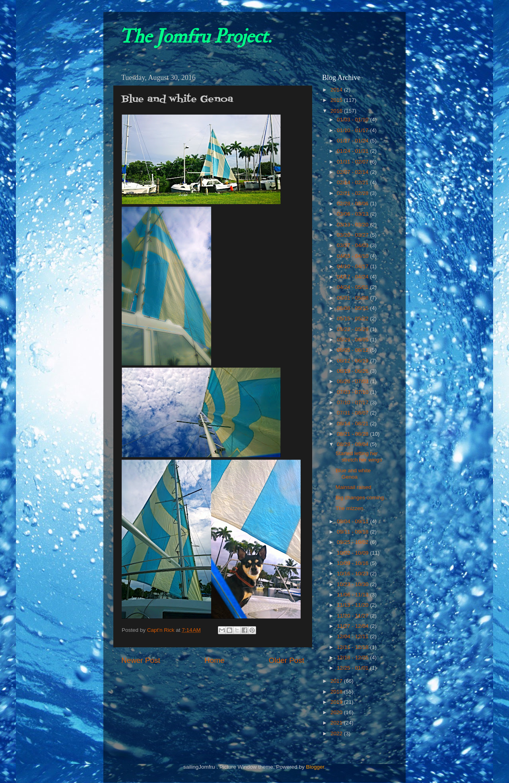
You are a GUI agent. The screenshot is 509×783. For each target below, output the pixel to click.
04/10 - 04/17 (353, 266)
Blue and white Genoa (353, 473)
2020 (337, 712)
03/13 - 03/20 (353, 225)
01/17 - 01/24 (353, 141)
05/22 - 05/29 (353, 329)
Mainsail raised (353, 487)
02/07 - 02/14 (353, 172)
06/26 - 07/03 (353, 381)
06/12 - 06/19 (353, 361)
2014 (337, 90)
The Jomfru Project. (195, 37)
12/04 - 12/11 (353, 636)
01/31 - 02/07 (353, 162)
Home (214, 660)
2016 (337, 111)
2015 (337, 100)
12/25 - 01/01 (353, 668)
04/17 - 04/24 (353, 277)
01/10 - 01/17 (353, 130)
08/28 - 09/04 (353, 444)
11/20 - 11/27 (353, 616)
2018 (337, 692)
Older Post (286, 660)
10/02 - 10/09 (353, 553)
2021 (337, 723)
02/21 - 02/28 (353, 193)
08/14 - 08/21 (353, 424)
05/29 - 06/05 (353, 340)
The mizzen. (350, 508)
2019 (337, 702)
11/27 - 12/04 (353, 626)
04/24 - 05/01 (353, 287)
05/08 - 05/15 (353, 308)
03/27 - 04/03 (353, 245)
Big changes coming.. (361, 498)
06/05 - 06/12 (353, 350)
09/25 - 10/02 (353, 542)
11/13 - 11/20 (353, 605)
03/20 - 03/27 (353, 235)
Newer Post (140, 660)
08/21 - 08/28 (353, 434)
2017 (337, 681)
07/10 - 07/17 (353, 402)
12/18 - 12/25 (353, 657)
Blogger (315, 767)
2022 (337, 733)
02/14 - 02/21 (353, 182)
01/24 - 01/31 (353, 151)
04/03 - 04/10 (353, 256)
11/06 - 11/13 (353, 595)
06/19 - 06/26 (353, 371)
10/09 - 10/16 (353, 563)
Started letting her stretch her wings (359, 456)
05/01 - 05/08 (353, 298)
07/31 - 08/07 (353, 413)
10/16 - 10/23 (353, 574)
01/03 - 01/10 (353, 120)
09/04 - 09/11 (353, 521)
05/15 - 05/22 (353, 318)
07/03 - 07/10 (353, 392)
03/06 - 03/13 (353, 214)
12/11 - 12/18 (353, 647)
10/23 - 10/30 (353, 584)
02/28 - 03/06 (353, 203)
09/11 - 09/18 (353, 532)
